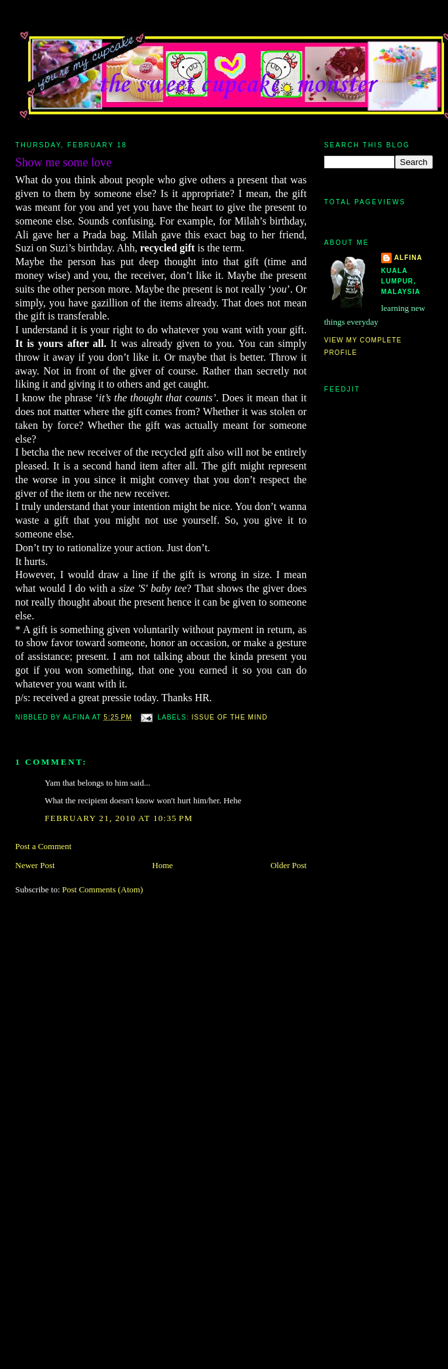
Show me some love (63, 162)
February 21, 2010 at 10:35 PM (119, 818)
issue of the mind (229, 717)
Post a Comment (43, 846)
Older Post (289, 865)
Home (162, 865)
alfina (408, 257)
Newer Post (34, 865)
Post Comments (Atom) (102, 889)
